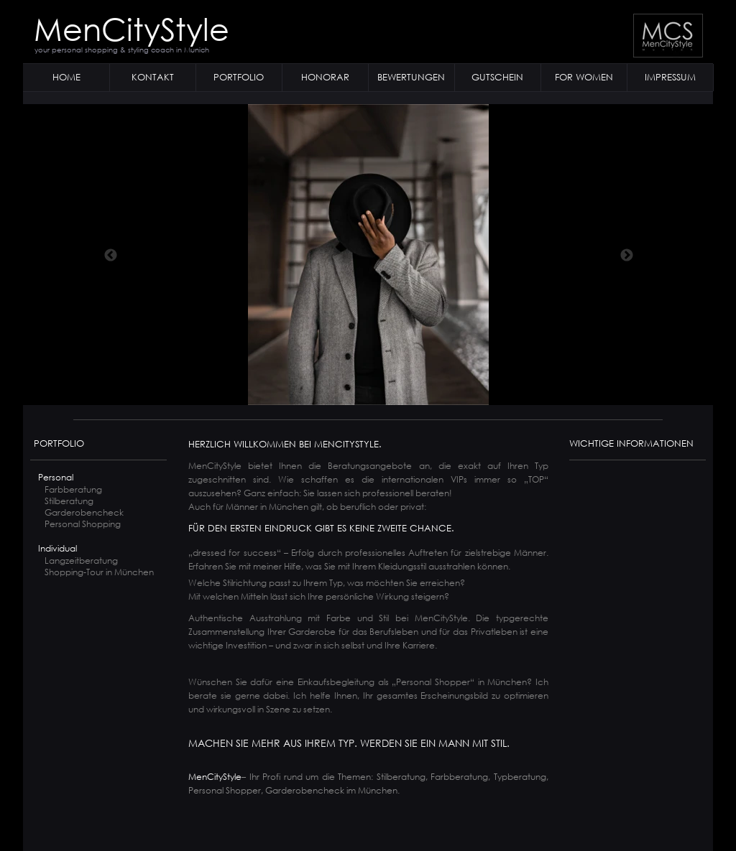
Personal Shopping (83, 524)
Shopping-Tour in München (94, 572)
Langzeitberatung (81, 560)
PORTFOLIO (238, 77)
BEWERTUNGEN (411, 77)
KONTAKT (153, 77)
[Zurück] (111, 255)
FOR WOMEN (584, 77)
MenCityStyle (131, 28)
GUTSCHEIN (497, 77)
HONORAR (325, 77)
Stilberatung (69, 501)
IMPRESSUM (670, 77)
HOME (66, 77)
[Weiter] (627, 255)
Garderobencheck (84, 512)
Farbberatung (73, 489)
